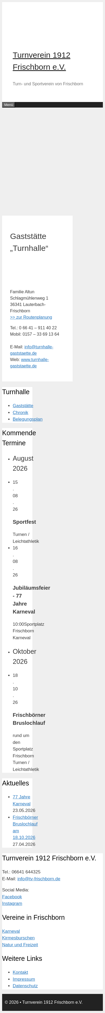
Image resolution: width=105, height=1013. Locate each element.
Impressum (24, 979)
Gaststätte (23, 405)
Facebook (12, 896)
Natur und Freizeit (20, 944)
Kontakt (20, 972)
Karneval (11, 931)
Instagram (12, 903)
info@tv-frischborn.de (39, 878)
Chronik (20, 412)
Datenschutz (25, 985)
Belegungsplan (27, 419)
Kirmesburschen (18, 937)
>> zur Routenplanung (31, 317)
